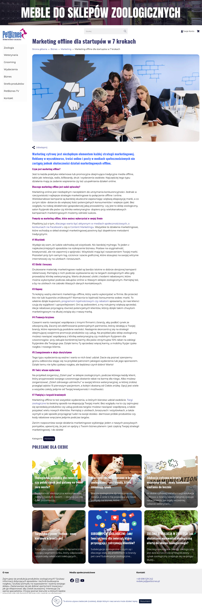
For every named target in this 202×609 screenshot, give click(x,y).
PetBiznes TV (11, 91)
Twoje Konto (187, 31)
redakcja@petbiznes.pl (148, 581)
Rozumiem (145, 601)
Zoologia (9, 47)
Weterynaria (11, 55)
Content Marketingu (82, 227)
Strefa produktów (14, 83)
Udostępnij (39, 147)
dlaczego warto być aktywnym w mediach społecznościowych (91, 223)
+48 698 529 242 (144, 579)
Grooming (10, 62)
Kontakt (8, 98)
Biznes (7, 76)
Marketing (66, 49)
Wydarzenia (11, 69)
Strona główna (39, 49)
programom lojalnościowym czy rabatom (85, 301)
